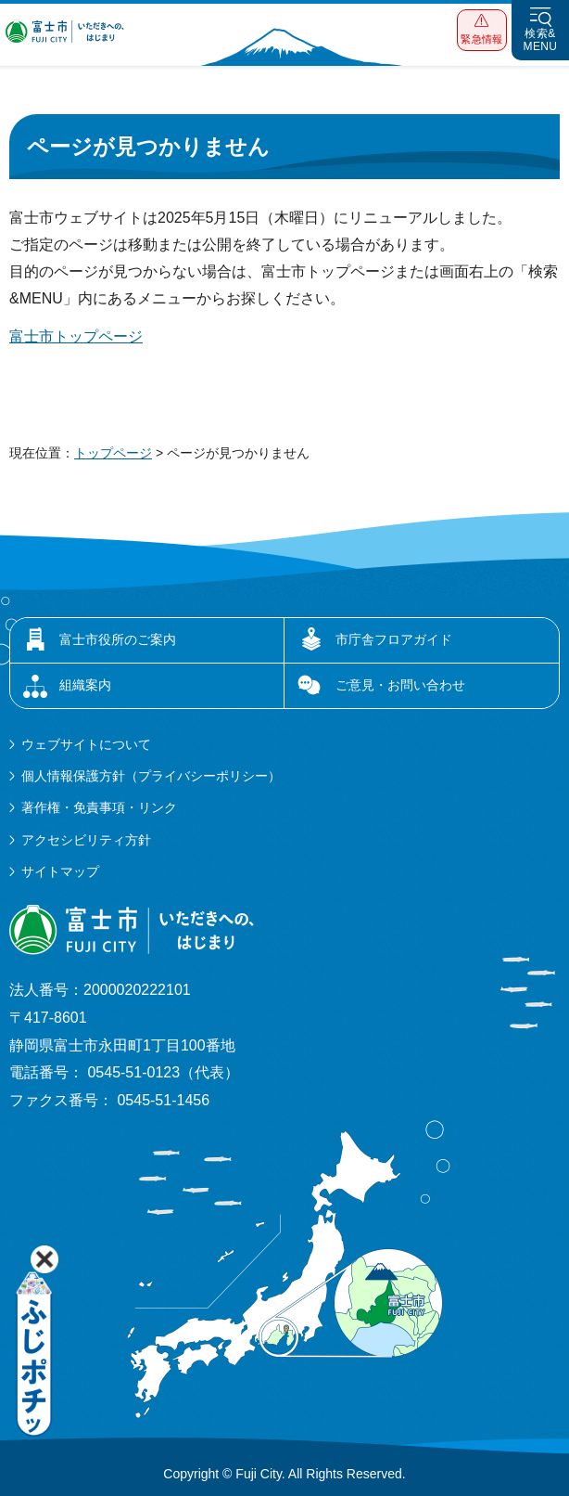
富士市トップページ (76, 336)
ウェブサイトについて (86, 744)
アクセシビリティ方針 (86, 839)
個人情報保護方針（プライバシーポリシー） (151, 775)
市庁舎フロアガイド (393, 639)
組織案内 (85, 684)
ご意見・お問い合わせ (400, 684)
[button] (482, 30)
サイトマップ (60, 871)
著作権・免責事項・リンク (99, 807)
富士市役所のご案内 (117, 639)
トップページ (113, 452)
